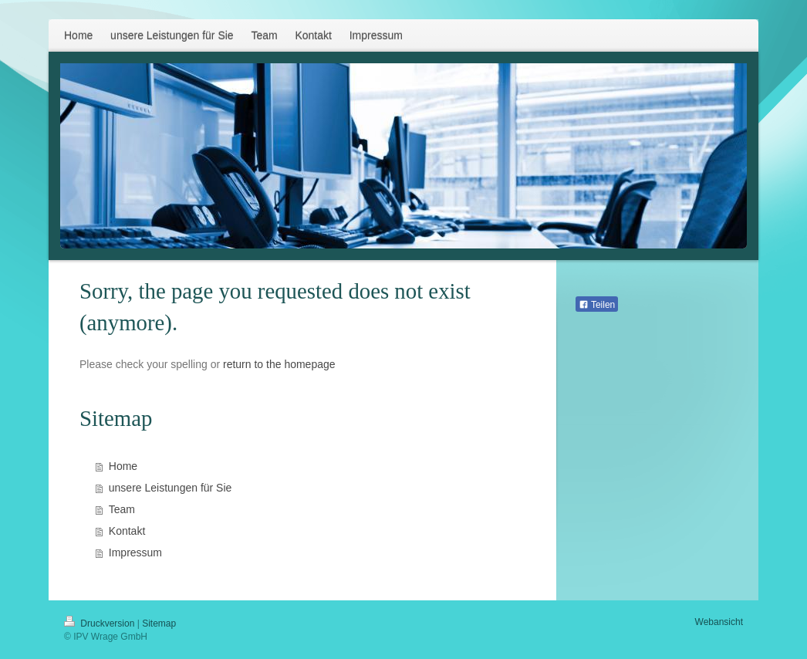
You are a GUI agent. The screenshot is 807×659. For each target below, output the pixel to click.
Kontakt (127, 531)
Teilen (597, 304)
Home (123, 466)
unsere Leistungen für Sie (170, 488)
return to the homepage (279, 364)
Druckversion (100, 623)
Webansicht (719, 622)
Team (122, 509)
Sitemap (159, 623)
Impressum (135, 552)
